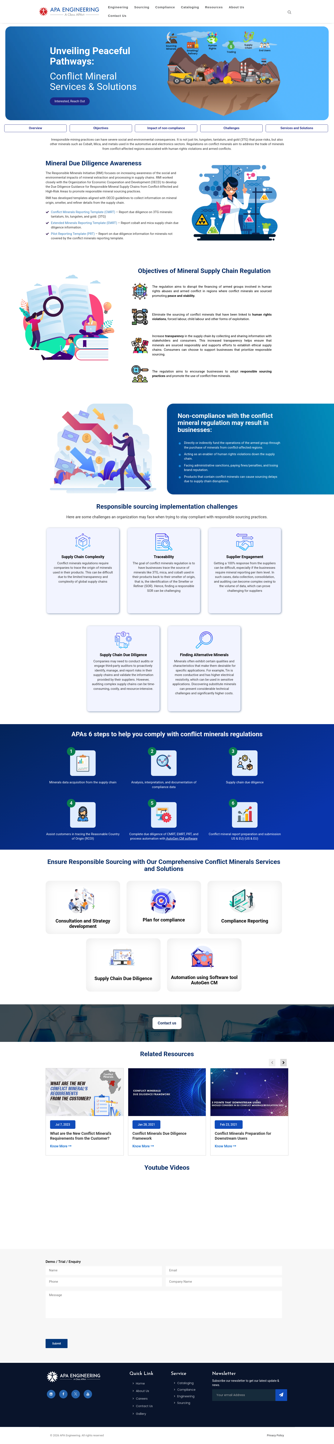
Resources (214, 7)
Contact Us (117, 15)
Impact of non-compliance (166, 128)
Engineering (118, 7)
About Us (236, 7)
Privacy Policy (275, 1435)
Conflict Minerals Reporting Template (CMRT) (83, 212)
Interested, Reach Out (70, 101)
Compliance (165, 7)
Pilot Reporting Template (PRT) (73, 234)
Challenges (231, 128)
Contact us (167, 1023)
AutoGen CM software (181, 838)
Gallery (141, 1414)
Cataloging (190, 7)
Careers (142, 1398)
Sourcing (141, 7)
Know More (60, 1146)
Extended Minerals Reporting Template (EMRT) (84, 223)
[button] (283, 1062)
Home (140, 1383)
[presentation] (78, 1328)
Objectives (100, 128)
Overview (35, 128)
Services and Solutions (297, 128)
